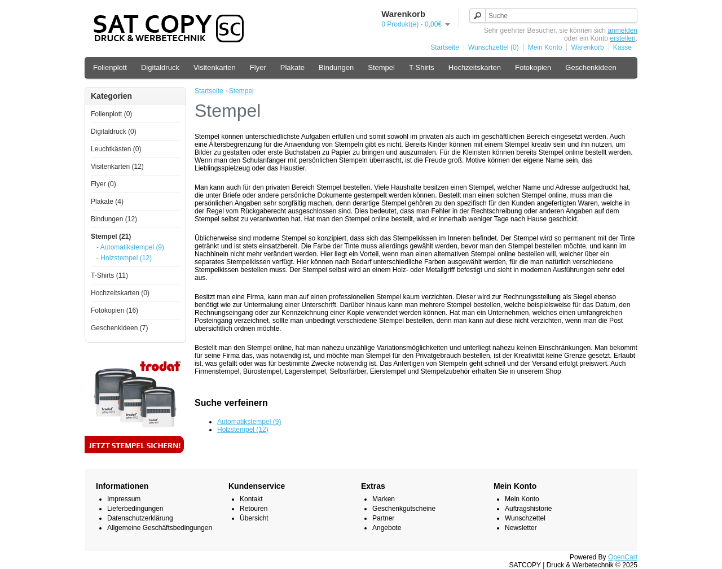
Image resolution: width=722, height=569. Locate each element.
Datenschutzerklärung (140, 518)
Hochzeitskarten (474, 67)
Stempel (381, 67)
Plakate (292, 67)
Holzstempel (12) (242, 430)
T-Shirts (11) (109, 275)
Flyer (258, 67)
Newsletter (521, 528)
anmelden (622, 30)
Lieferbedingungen (135, 509)
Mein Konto (545, 47)
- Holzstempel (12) (124, 258)
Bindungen (336, 67)
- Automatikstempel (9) (130, 247)
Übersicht (254, 518)
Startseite (444, 47)
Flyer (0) (103, 184)
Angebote (386, 528)
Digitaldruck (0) (114, 131)
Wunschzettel (525, 518)
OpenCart (622, 557)
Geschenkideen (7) (119, 328)
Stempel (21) (111, 236)
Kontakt (251, 499)
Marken (383, 499)
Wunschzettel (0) (493, 47)
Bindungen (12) (114, 219)
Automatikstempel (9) (249, 422)
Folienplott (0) (111, 114)
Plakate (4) (107, 201)
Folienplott (110, 67)
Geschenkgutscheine (403, 509)
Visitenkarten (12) (117, 166)
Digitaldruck (160, 67)
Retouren (253, 509)
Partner (383, 518)
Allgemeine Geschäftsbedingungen (159, 528)
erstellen (622, 38)
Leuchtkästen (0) (116, 149)
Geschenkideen (590, 67)
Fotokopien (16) (114, 310)
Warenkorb (587, 47)
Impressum (123, 499)
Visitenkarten (214, 67)
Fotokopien (533, 67)
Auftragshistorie (528, 509)
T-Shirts (421, 67)
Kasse (622, 47)
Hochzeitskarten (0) (120, 293)
